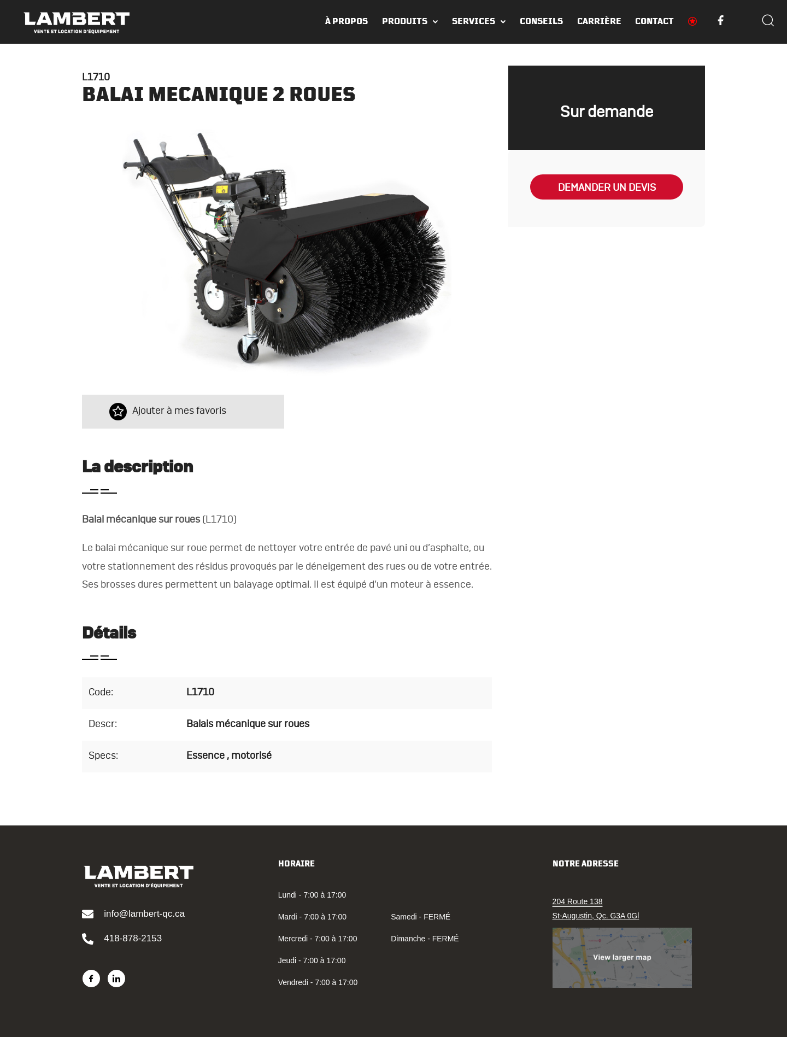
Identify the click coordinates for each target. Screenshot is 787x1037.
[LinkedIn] (116, 978)
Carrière (599, 21)
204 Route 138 (578, 901)
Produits (404, 21)
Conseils (541, 21)
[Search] (768, 22)
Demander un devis (607, 188)
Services (473, 21)
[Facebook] (91, 978)
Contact (654, 21)
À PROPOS (346, 21)
